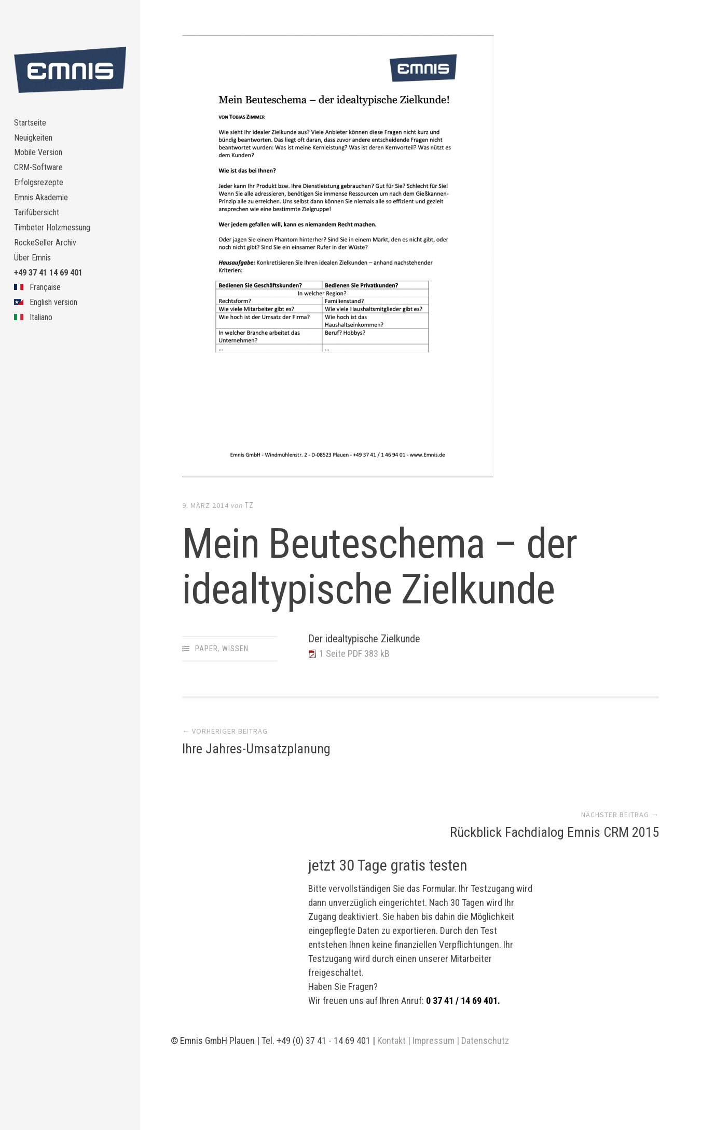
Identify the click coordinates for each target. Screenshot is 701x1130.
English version (50, 346)
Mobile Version (42, 161)
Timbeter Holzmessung (57, 254)
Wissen (235, 648)
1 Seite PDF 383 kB (359, 654)
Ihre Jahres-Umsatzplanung (256, 751)
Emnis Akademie (44, 217)
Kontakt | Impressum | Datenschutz (443, 959)
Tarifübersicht (40, 235)
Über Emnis (35, 290)
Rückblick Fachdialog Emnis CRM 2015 (554, 751)
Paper (206, 648)
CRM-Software (41, 180)
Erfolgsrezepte (42, 198)
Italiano (35, 365)
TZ (249, 505)
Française (40, 328)
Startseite (33, 124)
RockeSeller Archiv (49, 272)
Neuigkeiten (36, 142)
